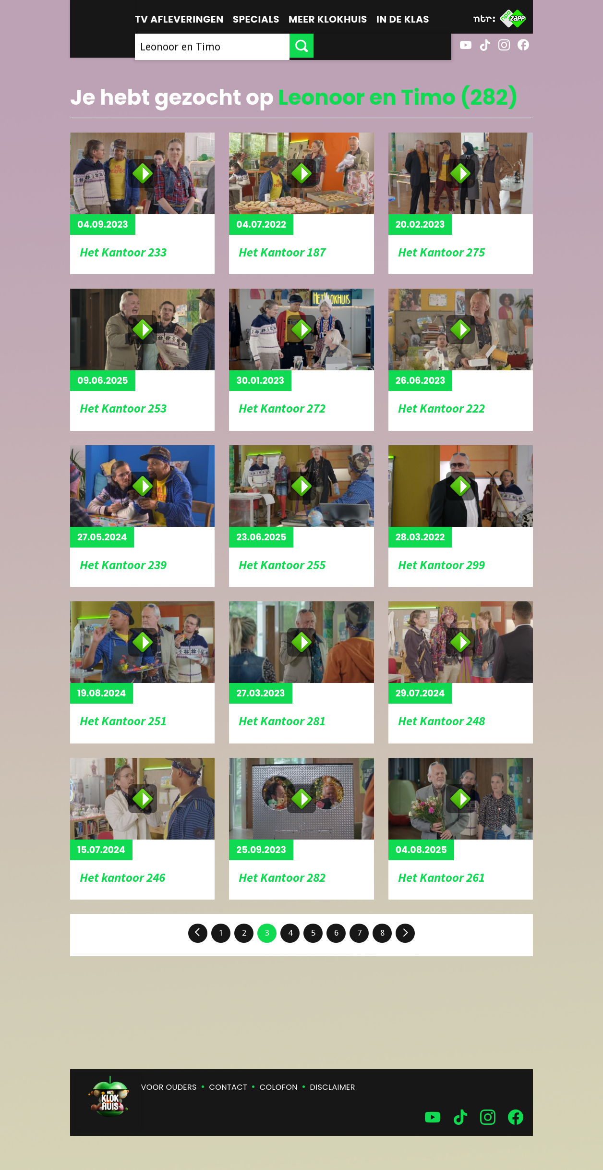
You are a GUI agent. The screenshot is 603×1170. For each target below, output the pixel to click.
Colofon (279, 1087)
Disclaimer (332, 1087)
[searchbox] (281, 46)
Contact (228, 1087)
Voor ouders (169, 1087)
